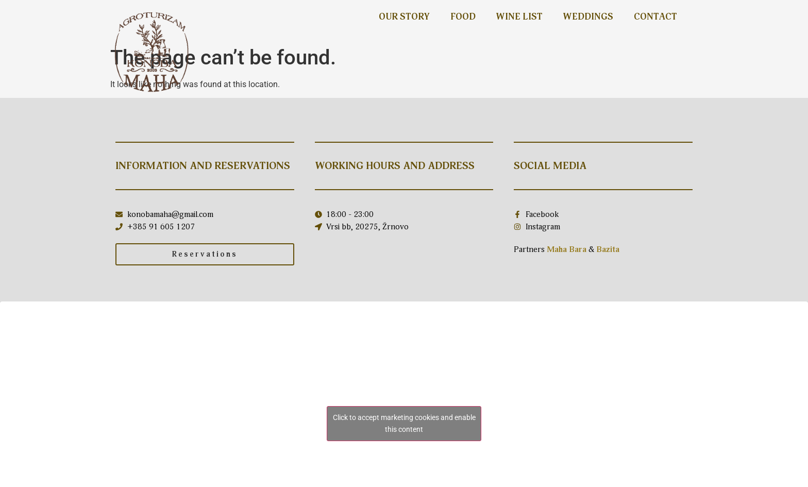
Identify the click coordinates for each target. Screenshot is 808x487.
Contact (655, 17)
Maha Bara (566, 249)
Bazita (607, 249)
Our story (404, 17)
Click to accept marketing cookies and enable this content (404, 423)
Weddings (588, 17)
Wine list (519, 17)
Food (463, 17)
